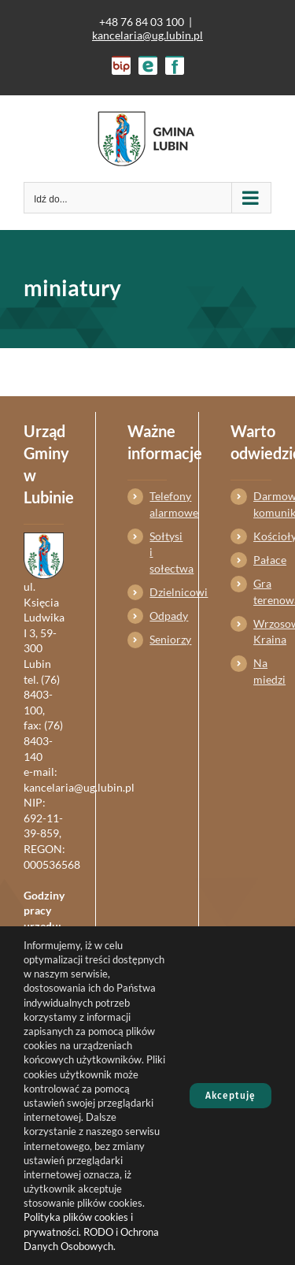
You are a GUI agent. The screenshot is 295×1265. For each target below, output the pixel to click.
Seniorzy (158, 639)
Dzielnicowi (158, 592)
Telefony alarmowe (158, 503)
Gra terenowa (262, 591)
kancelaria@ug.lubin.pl (147, 35)
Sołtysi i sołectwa (158, 552)
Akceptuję (230, 1095)
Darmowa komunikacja (262, 503)
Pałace (262, 559)
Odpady (158, 615)
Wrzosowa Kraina (262, 631)
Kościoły (262, 536)
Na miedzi (262, 670)
